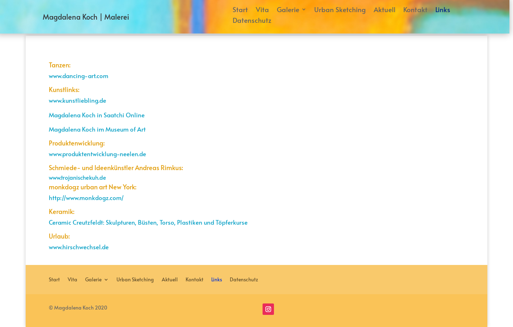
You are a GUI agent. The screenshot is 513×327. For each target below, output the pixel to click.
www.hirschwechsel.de (79, 246)
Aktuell (384, 10)
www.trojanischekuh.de (77, 177)
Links (442, 10)
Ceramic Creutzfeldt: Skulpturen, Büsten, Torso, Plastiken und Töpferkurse (148, 222)
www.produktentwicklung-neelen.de (97, 153)
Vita (262, 10)
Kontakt (415, 10)
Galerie (288, 10)
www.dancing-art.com (78, 75)
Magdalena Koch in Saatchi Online (97, 115)
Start (240, 10)
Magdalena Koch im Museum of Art (97, 129)
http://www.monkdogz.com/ (86, 197)
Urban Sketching (340, 10)
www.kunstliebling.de (77, 100)
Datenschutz (252, 21)
